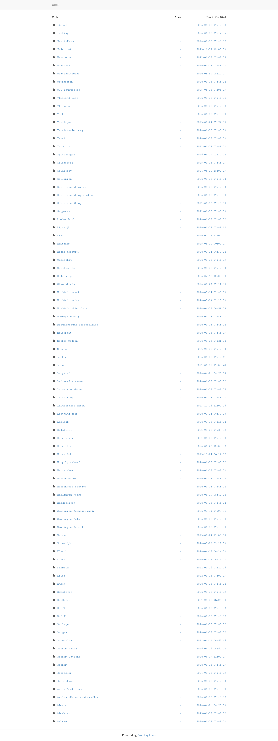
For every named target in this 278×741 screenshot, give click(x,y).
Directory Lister (147, 735)
